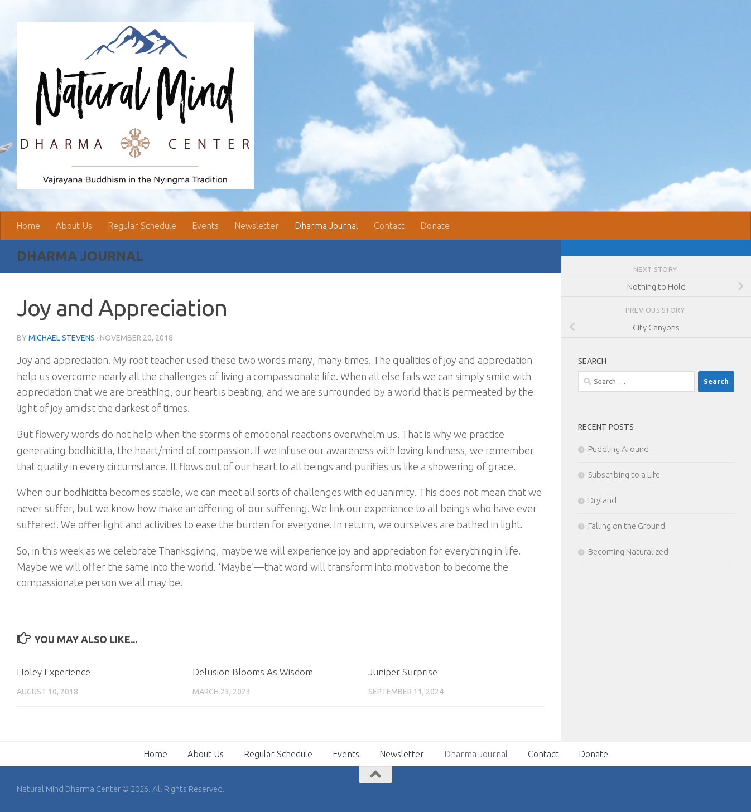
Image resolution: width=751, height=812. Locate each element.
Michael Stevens (61, 337)
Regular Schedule (142, 226)
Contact (389, 226)
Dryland (602, 500)
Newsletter (256, 226)
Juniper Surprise (402, 672)
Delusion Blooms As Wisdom (252, 672)
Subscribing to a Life (624, 474)
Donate (435, 226)
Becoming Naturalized (628, 551)
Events (205, 226)
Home (28, 226)
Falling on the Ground (626, 526)
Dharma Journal (326, 226)
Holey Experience (53, 672)
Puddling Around (618, 449)
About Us (74, 226)
